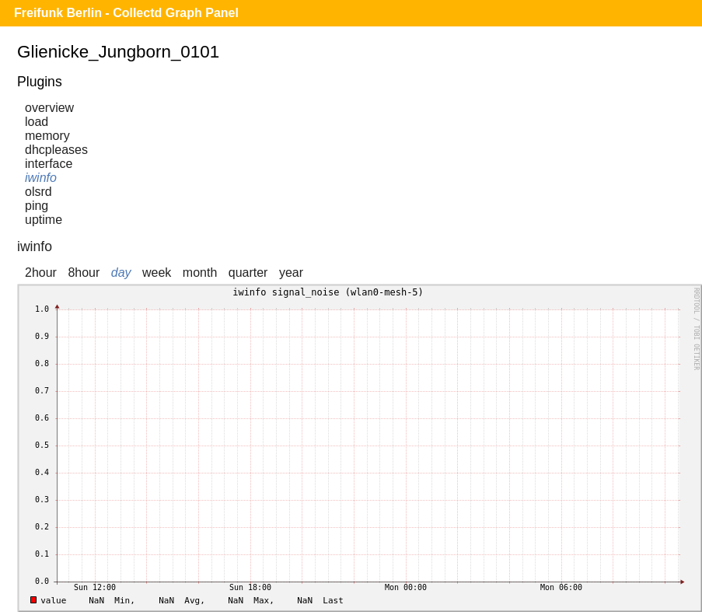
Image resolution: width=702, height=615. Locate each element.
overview (49, 107)
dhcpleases (56, 149)
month (200, 272)
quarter (248, 272)
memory (47, 135)
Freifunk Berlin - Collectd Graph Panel (126, 12)
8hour (84, 272)
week (156, 272)
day (121, 272)
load (36, 121)
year (291, 272)
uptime (43, 219)
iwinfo (41, 177)
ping (36, 205)
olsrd (38, 191)
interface (48, 163)
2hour (41, 272)
